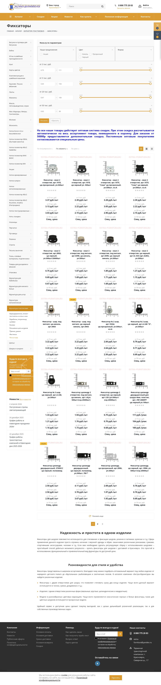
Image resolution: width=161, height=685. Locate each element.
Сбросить (55, 120)
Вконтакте (97, 663)
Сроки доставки (43, 639)
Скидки (39, 646)
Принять (116, 677)
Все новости (25, 399)
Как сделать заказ (74, 632)
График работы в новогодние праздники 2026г (19, 423)
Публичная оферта (15, 639)
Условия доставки (44, 635)
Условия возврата (44, 642)
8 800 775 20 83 (125, 5)
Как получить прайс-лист (77, 635)
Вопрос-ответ (72, 639)
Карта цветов (72, 642)
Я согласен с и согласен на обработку (21, 380)
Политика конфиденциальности (17, 643)
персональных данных (21, 384)
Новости (11, 635)
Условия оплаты (43, 632)
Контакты (11, 632)
